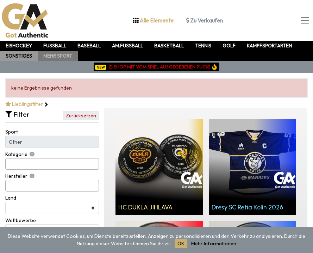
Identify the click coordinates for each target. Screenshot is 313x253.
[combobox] (52, 164)
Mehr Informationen (213, 243)
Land (10, 198)
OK (180, 243)
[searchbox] (9, 164)
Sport (11, 132)
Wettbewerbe (20, 220)
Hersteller (16, 176)
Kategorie (16, 154)
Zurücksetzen (81, 115)
